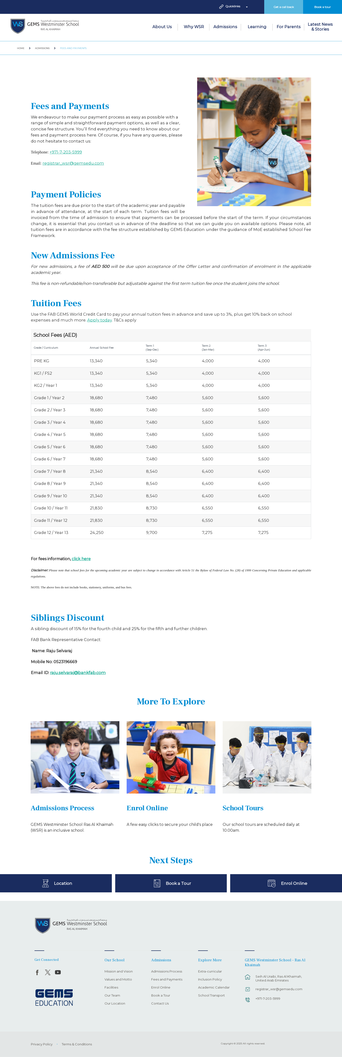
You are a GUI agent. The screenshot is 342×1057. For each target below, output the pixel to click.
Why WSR (194, 26)
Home (21, 48)
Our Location (115, 1003)
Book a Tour (178, 883)
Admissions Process (62, 808)
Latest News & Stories (320, 27)
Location (63, 883)
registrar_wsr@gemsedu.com (73, 163)
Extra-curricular (210, 971)
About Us (162, 26)
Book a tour (322, 7)
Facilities (111, 987)
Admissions (225, 26)
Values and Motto (118, 979)
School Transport (211, 995)
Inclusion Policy (210, 979)
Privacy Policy (42, 1044)
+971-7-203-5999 (66, 152)
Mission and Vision (119, 971)
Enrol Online (147, 808)
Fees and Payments (73, 48)
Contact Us (160, 1003)
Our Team (112, 995)
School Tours (243, 808)
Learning (257, 26)
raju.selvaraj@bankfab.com (78, 672)
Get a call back (283, 7)
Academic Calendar (214, 987)
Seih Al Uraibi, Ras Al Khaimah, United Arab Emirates (278, 978)
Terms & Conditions (77, 1044)
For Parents (289, 26)
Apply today (99, 320)
